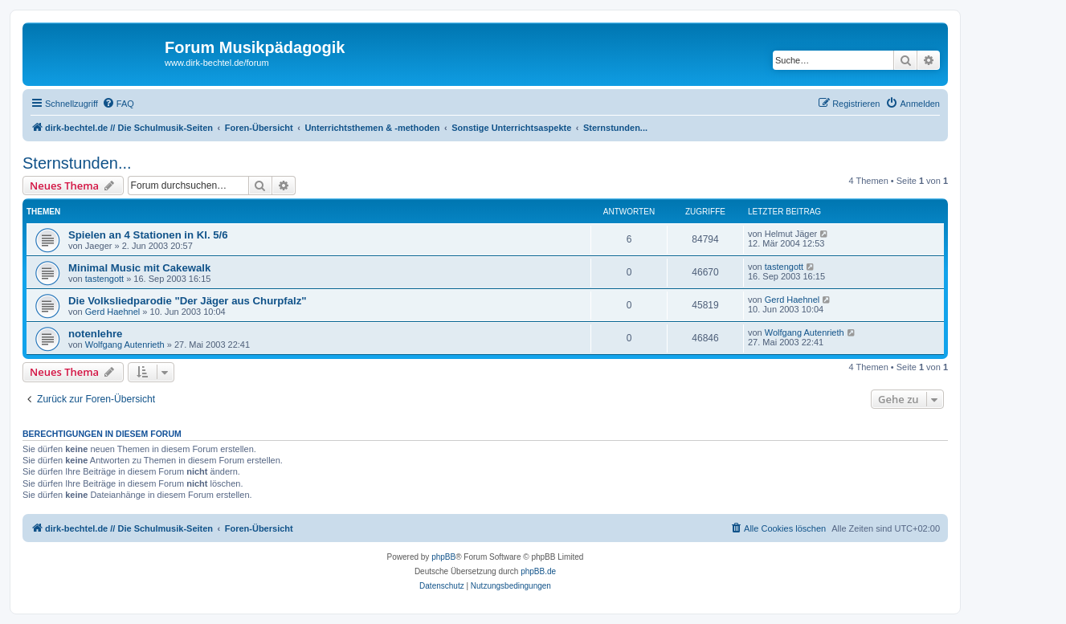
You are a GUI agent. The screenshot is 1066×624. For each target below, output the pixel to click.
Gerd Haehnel (113, 311)
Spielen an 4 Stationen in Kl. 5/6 (148, 235)
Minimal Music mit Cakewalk (139, 268)
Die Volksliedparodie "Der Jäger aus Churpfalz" (187, 301)
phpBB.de (538, 571)
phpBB (443, 557)
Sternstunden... (77, 163)
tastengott (104, 278)
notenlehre (95, 334)
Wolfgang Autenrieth (125, 344)
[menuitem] (118, 103)
